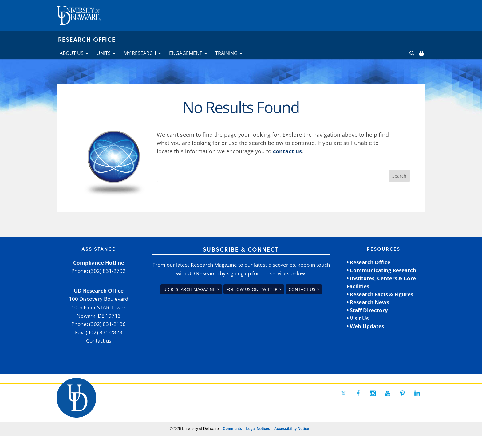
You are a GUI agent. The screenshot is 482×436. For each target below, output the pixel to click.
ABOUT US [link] (72, 53)
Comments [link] (232, 428)
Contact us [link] (98, 340)
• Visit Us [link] (358, 318)
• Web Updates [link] (365, 326)
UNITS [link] (104, 53)
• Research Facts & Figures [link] (380, 294)
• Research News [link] (368, 302)
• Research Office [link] (368, 262)
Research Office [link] (87, 40)
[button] (399, 176)
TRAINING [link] (226, 53)
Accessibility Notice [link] (291, 428)
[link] (420, 53)
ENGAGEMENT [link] (185, 53)
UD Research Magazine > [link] (191, 289)
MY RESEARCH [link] (140, 53)
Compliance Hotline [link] (98, 262)
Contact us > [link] (304, 289)
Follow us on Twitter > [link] (254, 289)
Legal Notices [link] (258, 428)
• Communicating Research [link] (381, 270)
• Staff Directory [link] (367, 310)
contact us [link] (287, 151)
